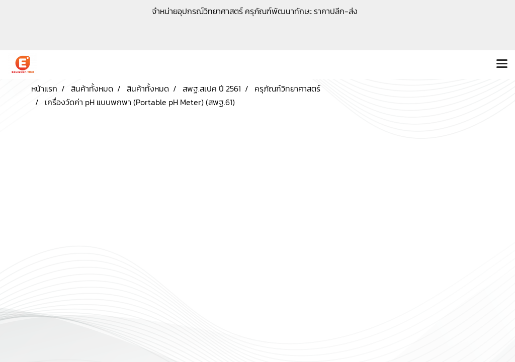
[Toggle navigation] (502, 64)
